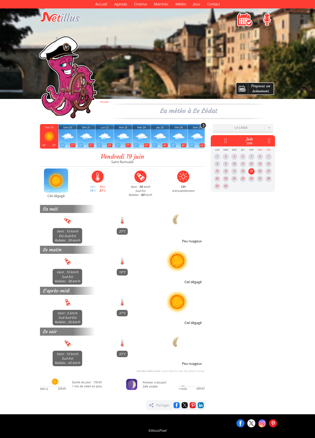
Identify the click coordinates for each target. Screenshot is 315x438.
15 (217, 171)
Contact (213, 4)
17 (234, 171)
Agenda (120, 4)
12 (251, 164)
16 (226, 171)
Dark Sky (183, 370)
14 (268, 164)
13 (260, 164)
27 (260, 178)
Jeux (196, 4)
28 (268, 178)
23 (225, 178)
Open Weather (169, 370)
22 (217, 178)
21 (268, 171)
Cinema (140, 4)
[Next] (203, 125)
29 (217, 186)
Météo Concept (197, 370)
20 (260, 171)
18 (243, 171)
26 (251, 178)
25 (242, 178)
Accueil (101, 4)
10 (234, 164)
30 (225, 186)
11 (243, 164)
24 (234, 178)
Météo (180, 4)
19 (251, 171)
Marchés (161, 4)
